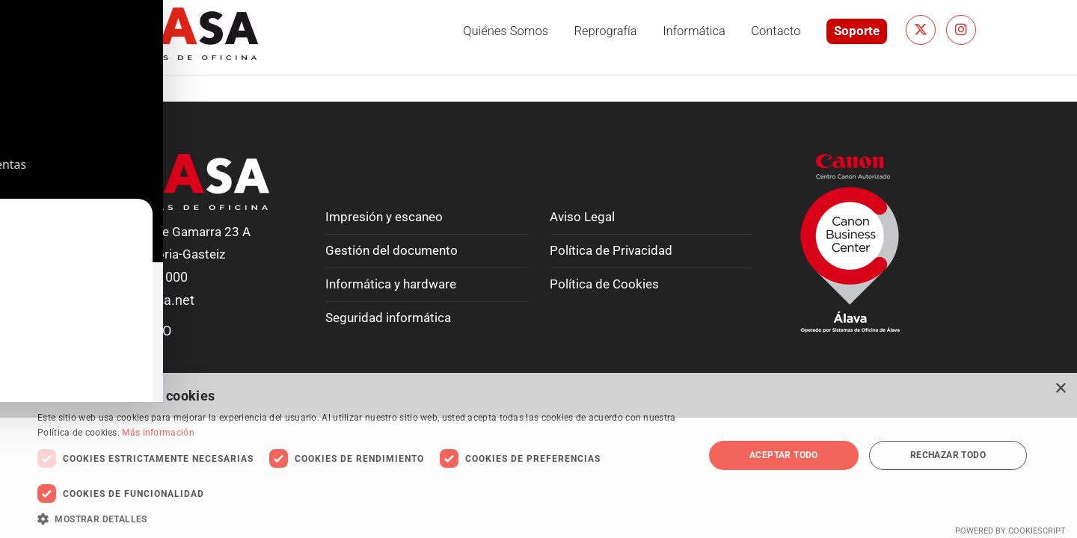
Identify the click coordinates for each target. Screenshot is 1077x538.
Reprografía (605, 31)
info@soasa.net (147, 300)
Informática (694, 31)
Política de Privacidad (611, 251)
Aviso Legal (582, 217)
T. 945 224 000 (144, 277)
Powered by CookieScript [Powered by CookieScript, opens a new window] (1010, 531)
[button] (360, 519)
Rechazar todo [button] (948, 455)
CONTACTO (136, 330)
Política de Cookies (604, 284)
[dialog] (538, 455)
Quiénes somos (505, 31)
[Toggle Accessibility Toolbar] (30, 30)
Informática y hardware (390, 284)
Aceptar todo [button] (783, 455)
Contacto (775, 31)
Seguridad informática (388, 318)
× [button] (1060, 389)
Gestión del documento (391, 251)
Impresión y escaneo (384, 217)
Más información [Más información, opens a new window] (158, 432)
